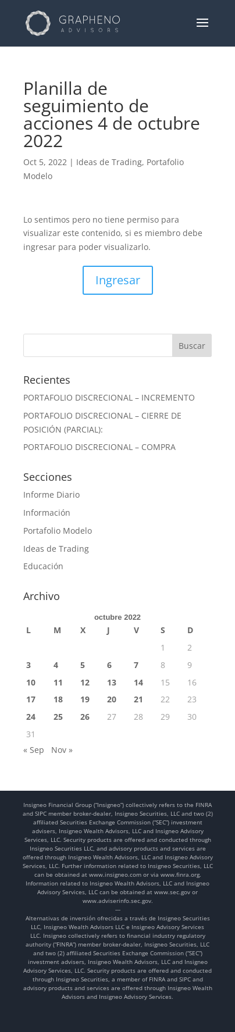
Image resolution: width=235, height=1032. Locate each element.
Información (46, 512)
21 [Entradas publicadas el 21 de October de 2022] (138, 699)
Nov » (62, 749)
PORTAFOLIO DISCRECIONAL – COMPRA (99, 446)
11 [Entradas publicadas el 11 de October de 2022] (58, 682)
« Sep (33, 749)
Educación (43, 566)
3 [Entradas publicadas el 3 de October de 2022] (28, 664)
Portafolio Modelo (57, 530)
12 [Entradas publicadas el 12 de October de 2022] (85, 682)
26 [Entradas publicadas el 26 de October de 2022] (85, 716)
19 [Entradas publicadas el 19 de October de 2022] (85, 699)
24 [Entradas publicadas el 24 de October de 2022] (30, 716)
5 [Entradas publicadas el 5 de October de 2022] (82, 664)
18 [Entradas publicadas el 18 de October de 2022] (58, 699)
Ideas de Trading (109, 161)
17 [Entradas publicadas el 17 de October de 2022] (30, 699)
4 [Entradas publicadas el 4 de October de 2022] (56, 664)
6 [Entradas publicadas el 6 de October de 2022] (109, 664)
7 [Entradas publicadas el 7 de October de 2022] (136, 664)
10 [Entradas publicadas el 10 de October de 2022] (30, 682)
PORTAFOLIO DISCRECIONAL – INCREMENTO (109, 397)
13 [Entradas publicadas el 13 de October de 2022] (111, 682)
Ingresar (117, 280)
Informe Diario (51, 494)
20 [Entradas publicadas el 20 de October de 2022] (111, 699)
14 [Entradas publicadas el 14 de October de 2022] (138, 682)
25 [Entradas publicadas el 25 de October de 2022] (58, 716)
